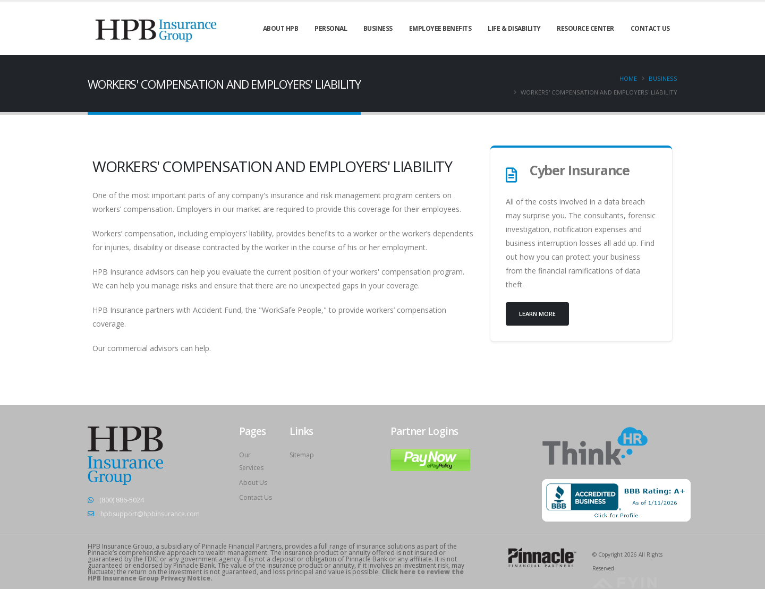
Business (663, 78)
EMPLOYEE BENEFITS (440, 28)
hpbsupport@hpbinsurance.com (152, 513)
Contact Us (256, 497)
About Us (253, 482)
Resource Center (585, 28)
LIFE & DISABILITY (514, 28)
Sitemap (303, 454)
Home (628, 78)
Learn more (537, 314)
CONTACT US (650, 28)
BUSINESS (378, 28)
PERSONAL (330, 28)
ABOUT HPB (281, 28)
